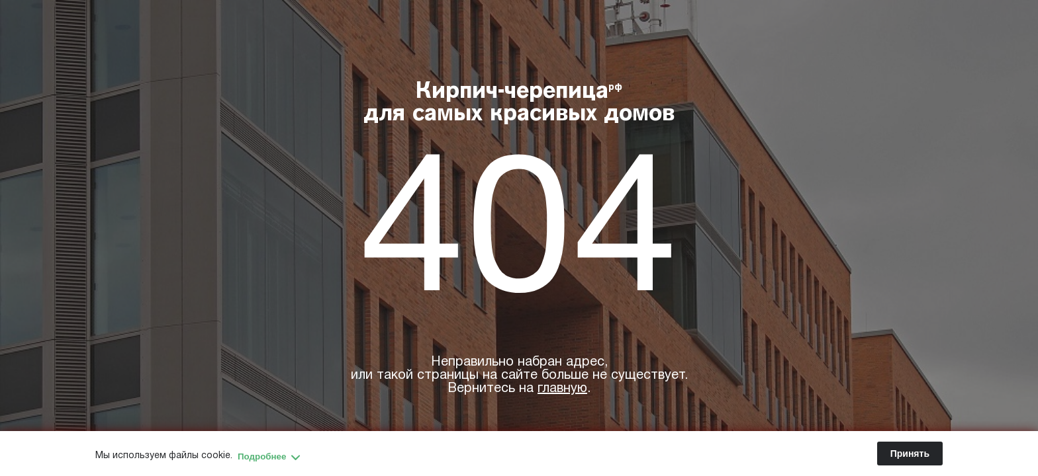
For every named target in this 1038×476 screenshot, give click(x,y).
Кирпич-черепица (519, 104)
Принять (909, 453)
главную (562, 389)
